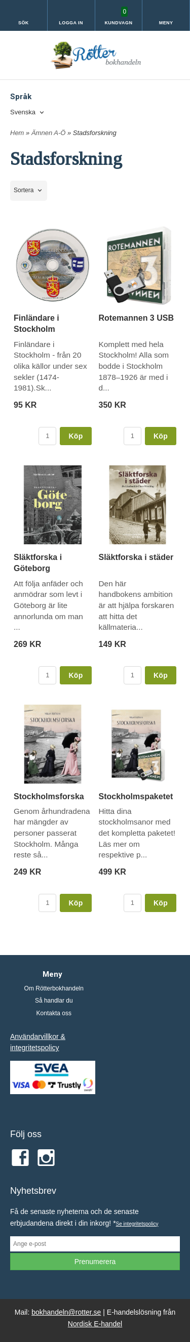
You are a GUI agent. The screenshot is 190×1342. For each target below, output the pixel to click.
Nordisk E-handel (95, 1324)
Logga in (71, 22)
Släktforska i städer (136, 557)
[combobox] (28, 112)
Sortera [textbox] (23, 190)
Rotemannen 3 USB (136, 318)
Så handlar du (54, 1000)
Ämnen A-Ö (49, 133)
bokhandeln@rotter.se (66, 1312)
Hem (17, 133)
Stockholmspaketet (136, 796)
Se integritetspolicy (137, 1224)
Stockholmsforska (49, 796)
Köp (75, 436)
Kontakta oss (53, 1013)
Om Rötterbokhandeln (54, 988)
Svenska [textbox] (22, 112)
